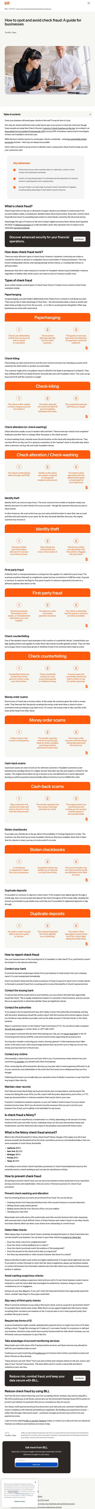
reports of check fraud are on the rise (59, 128)
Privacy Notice (13, 1491)
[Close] (35, 1482)
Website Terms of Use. (22, 1493)
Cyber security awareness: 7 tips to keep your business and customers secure (43, 1504)
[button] (88, 3)
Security (12, 9)
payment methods (22, 228)
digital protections (23, 225)
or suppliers (19, 1062)
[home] (8, 3)
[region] (20, 1493)
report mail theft (71, 1034)
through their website (14, 1029)
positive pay (40, 1353)
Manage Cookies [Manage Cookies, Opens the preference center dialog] (19, 1501)
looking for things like (72, 1237)
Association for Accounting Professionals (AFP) (25, 131)
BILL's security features (36, 1421)
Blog (6, 9)
